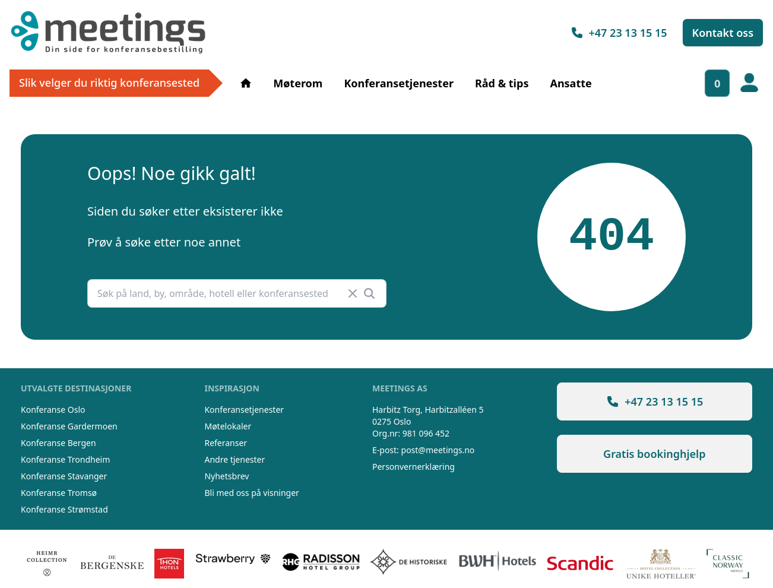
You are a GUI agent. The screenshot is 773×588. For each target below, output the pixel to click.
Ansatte (570, 83)
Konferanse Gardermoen (69, 426)
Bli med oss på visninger (251, 492)
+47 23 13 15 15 (618, 33)
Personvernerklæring (413, 466)
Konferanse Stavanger (64, 476)
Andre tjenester (234, 459)
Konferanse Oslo (53, 409)
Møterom (297, 83)
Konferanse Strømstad (64, 509)
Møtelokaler (227, 426)
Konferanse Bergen (58, 442)
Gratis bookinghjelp (654, 454)
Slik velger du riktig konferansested (109, 82)
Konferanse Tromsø (59, 492)
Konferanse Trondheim (65, 459)
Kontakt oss (723, 33)
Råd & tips (501, 83)
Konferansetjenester (399, 83)
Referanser (225, 442)
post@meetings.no (438, 450)
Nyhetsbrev (226, 476)
